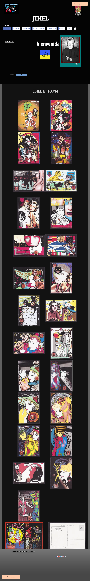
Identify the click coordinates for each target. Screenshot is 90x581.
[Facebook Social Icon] (57, 556)
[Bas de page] (80, 4)
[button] (75, 28)
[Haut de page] (11, 577)
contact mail (9, 42)
